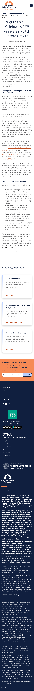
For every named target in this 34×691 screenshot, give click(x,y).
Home (4, 13)
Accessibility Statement (8, 446)
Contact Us (6, 394)
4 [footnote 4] (6, 247)
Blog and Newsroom (15, 13)
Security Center (6, 452)
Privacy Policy (6, 440)
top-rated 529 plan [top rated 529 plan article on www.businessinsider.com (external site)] (8, 159)
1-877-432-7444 (10, 390)
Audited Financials (7, 443)
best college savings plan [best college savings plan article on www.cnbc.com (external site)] (10, 154)
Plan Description (7, 455)
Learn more (9, 295)
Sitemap (5, 449)
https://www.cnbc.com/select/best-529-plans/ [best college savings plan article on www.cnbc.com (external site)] (16, 562)
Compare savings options (13, 322)
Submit (28, 375)
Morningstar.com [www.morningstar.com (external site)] (24, 534)
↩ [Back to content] (31, 553)
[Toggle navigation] (31, 5)
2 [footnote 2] (27, 154)
